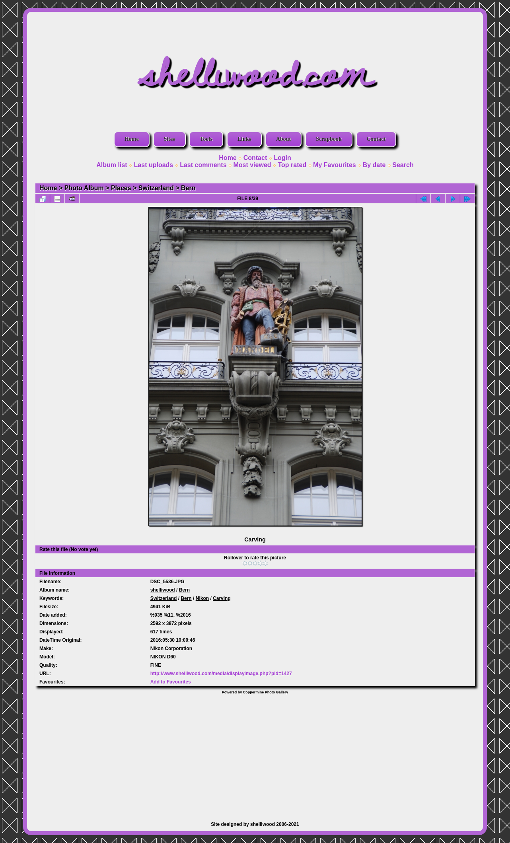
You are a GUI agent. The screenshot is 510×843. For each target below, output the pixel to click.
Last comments (203, 165)
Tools (206, 139)
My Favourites (334, 165)
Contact (376, 139)
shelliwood (162, 590)
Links (244, 139)
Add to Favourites (170, 682)
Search (402, 165)
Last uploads (153, 165)
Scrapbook (329, 139)
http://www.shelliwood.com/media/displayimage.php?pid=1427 (221, 673)
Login (282, 157)
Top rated (292, 165)
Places (121, 188)
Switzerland (156, 188)
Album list (111, 165)
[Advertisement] (255, 754)
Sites (169, 139)
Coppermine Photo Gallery (265, 692)
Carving (222, 598)
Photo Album (84, 188)
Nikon (202, 598)
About (283, 139)
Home (132, 139)
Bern (188, 188)
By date (374, 165)
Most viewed (252, 165)
